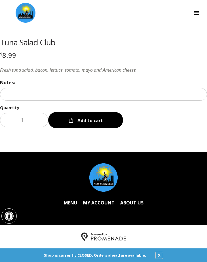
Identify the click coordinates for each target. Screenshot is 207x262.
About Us (131, 203)
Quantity (9, 107)
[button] (9, 216)
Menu (70, 203)
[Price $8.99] (8, 55)
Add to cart (89, 120)
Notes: (7, 82)
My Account (99, 203)
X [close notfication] (159, 255)
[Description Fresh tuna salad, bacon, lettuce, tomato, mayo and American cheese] (103, 70)
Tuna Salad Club (27, 42)
